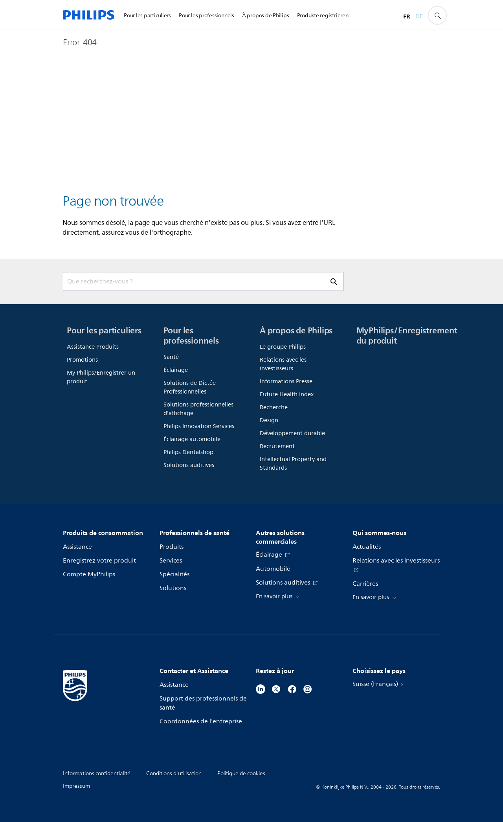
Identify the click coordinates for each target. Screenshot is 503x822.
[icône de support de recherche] (437, 15)
